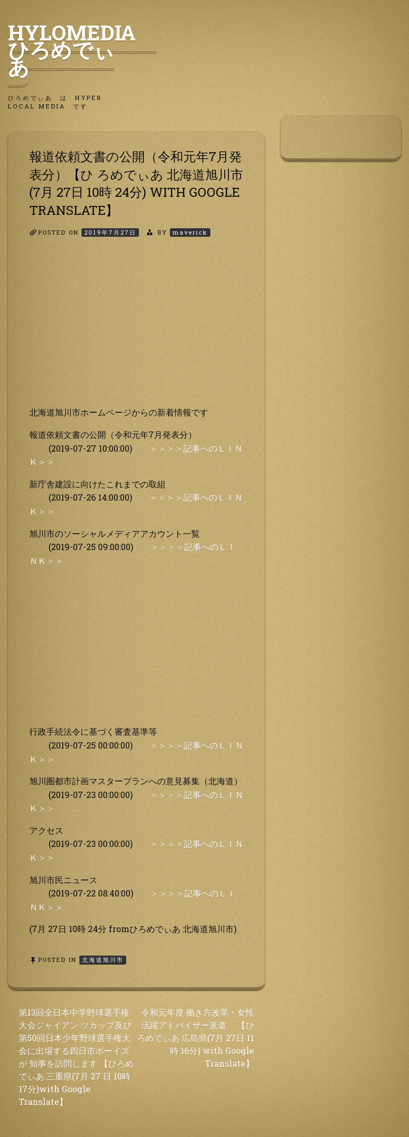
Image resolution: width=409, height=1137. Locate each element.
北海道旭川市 (103, 960)
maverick (190, 232)
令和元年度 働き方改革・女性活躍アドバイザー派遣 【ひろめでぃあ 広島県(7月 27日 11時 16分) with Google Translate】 (195, 1038)
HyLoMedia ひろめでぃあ (82, 49)
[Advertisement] (136, 330)
